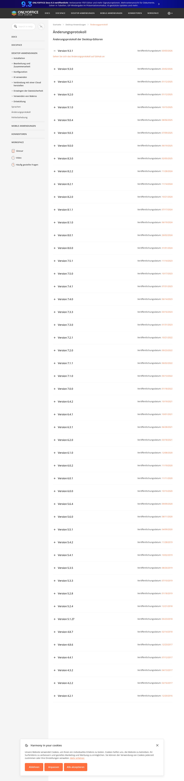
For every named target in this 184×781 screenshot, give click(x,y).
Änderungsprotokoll (21, 112)
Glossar (19, 151)
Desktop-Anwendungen (82, 13)
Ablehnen (34, 767)
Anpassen (53, 767)
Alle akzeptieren (75, 767)
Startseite (57, 24)
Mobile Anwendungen (111, 13)
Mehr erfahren (77, 758)
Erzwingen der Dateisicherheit (28, 90)
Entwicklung (20, 101)
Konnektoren (135, 13)
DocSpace (60, 13)
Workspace (153, 13)
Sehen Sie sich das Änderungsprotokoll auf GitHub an (79, 56)
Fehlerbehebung (19, 117)
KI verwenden (20, 77)
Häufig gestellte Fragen (27, 164)
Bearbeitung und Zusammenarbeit (22, 65)
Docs (47, 13)
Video (18, 157)
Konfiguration (20, 71)
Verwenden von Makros (25, 96)
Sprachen (16, 106)
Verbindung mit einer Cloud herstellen (27, 84)
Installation (19, 58)
